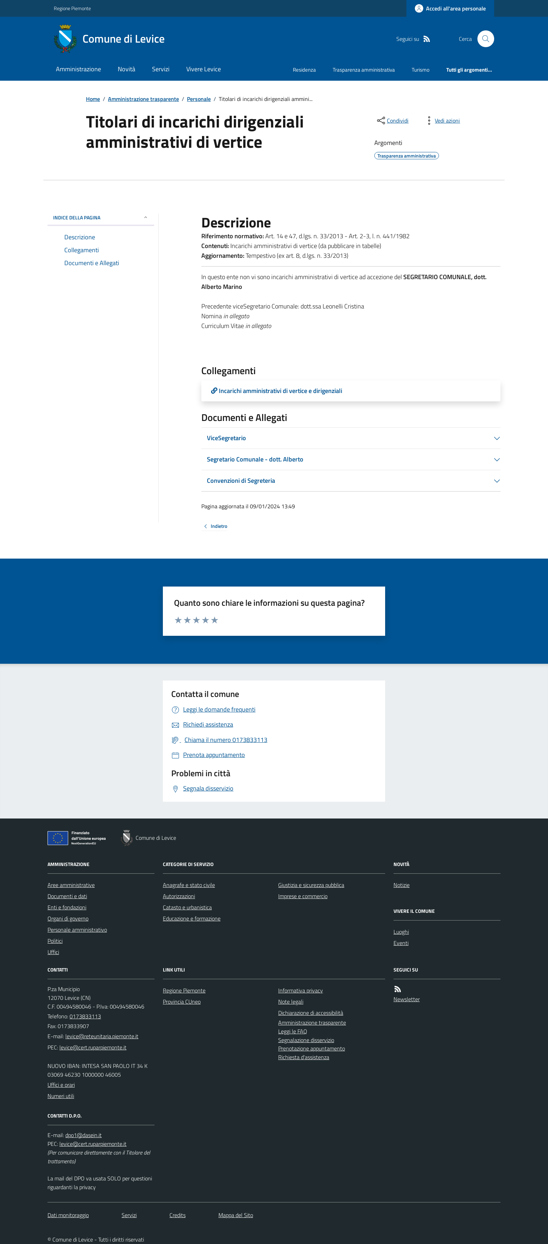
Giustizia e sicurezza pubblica (311, 885)
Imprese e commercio (302, 896)
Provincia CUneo (182, 1001)
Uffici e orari (61, 1085)
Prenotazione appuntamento (311, 1048)
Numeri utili (61, 1096)
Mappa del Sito (235, 1215)
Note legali (290, 1001)
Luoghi (401, 931)
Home (93, 99)
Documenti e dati (67, 896)
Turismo (421, 70)
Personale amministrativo (77, 929)
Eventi (401, 943)
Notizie (402, 885)
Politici (55, 941)
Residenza (304, 70)
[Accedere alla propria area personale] (450, 8)
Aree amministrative (71, 885)
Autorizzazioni (179, 896)
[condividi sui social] (392, 120)
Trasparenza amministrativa (364, 70)
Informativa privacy (300, 990)
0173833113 (85, 1016)
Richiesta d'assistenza (303, 1057)
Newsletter (407, 999)
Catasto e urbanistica (187, 907)
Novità (126, 69)
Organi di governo (68, 918)
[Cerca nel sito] (483, 38)
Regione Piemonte (72, 8)
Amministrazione (78, 69)
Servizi (161, 69)
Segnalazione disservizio (306, 1040)
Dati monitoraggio (68, 1215)
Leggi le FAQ (292, 1031)
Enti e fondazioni (67, 907)
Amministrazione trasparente (143, 99)
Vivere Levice (203, 69)
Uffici (53, 952)
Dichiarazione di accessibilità (310, 1013)
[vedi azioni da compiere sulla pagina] (441, 120)
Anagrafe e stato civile (189, 885)
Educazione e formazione (192, 918)
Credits (178, 1215)
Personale (199, 99)
